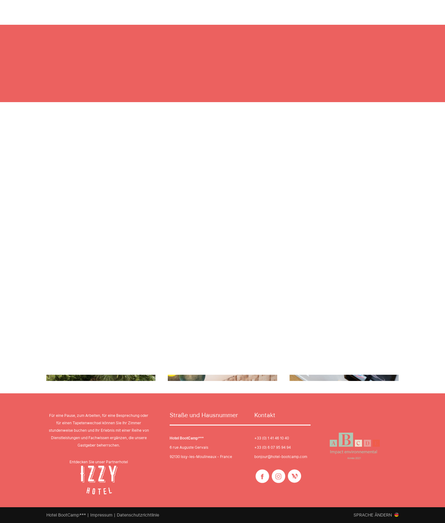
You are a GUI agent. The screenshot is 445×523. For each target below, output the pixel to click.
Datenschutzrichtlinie (138, 514)
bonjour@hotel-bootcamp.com (280, 456)
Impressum (101, 514)
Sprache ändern (373, 515)
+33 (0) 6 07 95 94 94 (272, 447)
